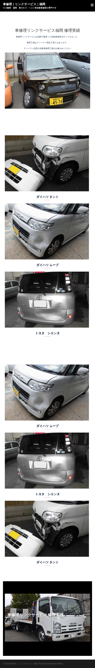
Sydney (59, 663)
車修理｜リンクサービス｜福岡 (24, 4)
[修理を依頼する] (14, 621)
